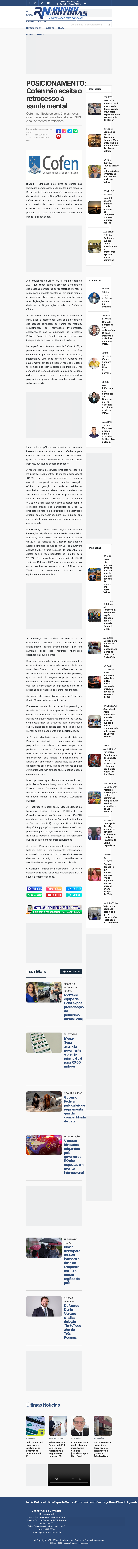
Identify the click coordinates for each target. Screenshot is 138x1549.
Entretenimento (34, 28)
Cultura (42, 21)
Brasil (61, 28)
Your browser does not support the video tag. (69, 1475)
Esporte (30, 21)
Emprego (50, 28)
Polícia (49, 1502)
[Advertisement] (78, 13)
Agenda (132, 1502)
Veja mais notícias (71, 971)
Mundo (121, 1502)
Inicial (30, 1502)
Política (39, 1502)
